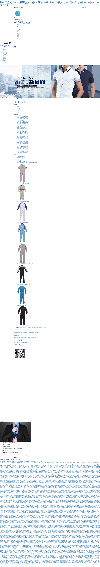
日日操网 (58, 537)
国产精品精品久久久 (8, 523)
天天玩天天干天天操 (92, 503)
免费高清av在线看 (89, 501)
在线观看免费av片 (38, 495)
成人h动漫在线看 (77, 469)
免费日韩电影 (67, 503)
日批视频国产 (67, 521)
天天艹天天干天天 (28, 481)
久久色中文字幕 (37, 516)
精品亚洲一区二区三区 (92, 485)
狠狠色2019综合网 (54, 466)
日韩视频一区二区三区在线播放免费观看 (87, 490)
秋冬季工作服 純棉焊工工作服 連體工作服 (25, 263)
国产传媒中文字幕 (77, 498)
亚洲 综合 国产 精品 (14, 556)
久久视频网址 (23, 497)
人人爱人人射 (39, 500)
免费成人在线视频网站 (15, 497)
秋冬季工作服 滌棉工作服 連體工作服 (24, 201)
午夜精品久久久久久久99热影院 (54, 477)
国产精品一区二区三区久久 (68, 471)
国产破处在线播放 (37, 477)
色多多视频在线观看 (44, 548)
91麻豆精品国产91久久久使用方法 (75, 515)
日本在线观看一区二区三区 (93, 532)
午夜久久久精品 (15, 477)
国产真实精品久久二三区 (43, 472)
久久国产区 (33, 515)
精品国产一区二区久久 (15, 553)
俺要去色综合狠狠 (25, 563)
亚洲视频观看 (56, 552)
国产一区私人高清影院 (28, 503)
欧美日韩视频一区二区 (6, 532)
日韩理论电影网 (21, 467)
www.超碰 (15, 502)
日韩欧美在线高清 (80, 474)
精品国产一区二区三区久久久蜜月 (35, 547)
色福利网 (36, 538)
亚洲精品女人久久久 (49, 525)
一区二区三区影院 (94, 484)
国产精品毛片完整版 (36, 467)
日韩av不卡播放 (90, 515)
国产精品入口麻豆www (82, 503)
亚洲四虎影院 (50, 496)
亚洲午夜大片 (89, 545)
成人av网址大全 (3, 520)
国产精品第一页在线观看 (13, 552)
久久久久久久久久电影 (89, 491)
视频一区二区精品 (49, 552)
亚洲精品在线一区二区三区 (49, 464)
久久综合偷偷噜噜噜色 (35, 532)
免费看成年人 (37, 521)
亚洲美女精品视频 (32, 543)
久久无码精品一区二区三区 (83, 550)
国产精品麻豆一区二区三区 (68, 532)
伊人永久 (53, 470)
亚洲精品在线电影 (67, 512)
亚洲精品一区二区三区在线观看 (51, 542)
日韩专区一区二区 (63, 552)
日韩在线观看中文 (75, 481)
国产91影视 (73, 548)
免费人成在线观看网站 (74, 537)
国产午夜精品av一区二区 (52, 527)
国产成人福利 (35, 526)
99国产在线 (8, 464)
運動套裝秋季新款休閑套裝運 (22, 147)
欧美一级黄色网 (56, 469)
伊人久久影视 (84, 512)
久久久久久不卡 (68, 474)
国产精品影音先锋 (11, 530)
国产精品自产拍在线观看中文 (15, 505)
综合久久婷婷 (25, 547)
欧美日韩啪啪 (21, 500)
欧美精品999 (53, 535)
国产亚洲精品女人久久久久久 (24, 527)
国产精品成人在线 (78, 540)
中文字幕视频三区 (62, 558)
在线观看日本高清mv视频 (28, 535)
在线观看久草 (90, 488)
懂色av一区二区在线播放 (51, 540)
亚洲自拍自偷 (46, 475)
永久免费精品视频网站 (9, 550)
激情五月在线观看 (47, 482)
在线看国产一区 (3, 530)
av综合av (85, 548)
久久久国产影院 (61, 521)
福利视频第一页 (14, 537)
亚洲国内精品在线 (44, 531)
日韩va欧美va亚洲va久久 (45, 535)
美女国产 (50, 531)
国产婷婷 (66, 530)
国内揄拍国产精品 (87, 542)
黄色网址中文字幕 (43, 490)
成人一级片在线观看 (76, 502)
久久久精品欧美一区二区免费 (39, 540)
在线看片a (35, 536)
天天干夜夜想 (11, 528)
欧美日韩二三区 (72, 482)
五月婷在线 (6, 541)
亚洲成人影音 (19, 506)
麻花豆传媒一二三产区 (23, 495)
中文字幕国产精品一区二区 (62, 531)
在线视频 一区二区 (17, 563)
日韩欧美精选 (9, 560)
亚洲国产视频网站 (63, 467)
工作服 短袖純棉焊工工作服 (22, 121)
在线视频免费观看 (95, 472)
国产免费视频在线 (37, 497)
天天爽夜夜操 (15, 560)
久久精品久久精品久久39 (52, 497)
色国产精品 (67, 523)
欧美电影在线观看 (90, 531)
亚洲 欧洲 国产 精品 (65, 516)
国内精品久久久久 (63, 533)
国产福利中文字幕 (29, 540)
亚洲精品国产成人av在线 (92, 482)
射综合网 (78, 520)
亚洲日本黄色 (83, 533)
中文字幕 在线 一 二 (48, 474)
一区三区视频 (28, 480)
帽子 (18, 31)
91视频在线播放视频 (15, 484)
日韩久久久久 (17, 528)
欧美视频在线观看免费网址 (75, 484)
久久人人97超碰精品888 (52, 506)
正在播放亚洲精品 (40, 474)
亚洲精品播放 (14, 520)
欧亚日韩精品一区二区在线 (20, 492)
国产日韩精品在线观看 (43, 526)
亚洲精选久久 (38, 479)
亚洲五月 (74, 527)
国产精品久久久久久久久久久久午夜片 (84, 472)
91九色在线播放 (84, 498)
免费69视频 (11, 545)
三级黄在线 (4, 526)
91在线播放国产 (50, 541)
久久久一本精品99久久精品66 (51, 513)
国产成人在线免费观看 (38, 512)
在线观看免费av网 (74, 528)
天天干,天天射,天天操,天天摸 (32, 517)
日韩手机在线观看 (6, 522)
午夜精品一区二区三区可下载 (82, 556)
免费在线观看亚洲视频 (93, 553)
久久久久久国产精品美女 (5, 493)
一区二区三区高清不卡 (64, 555)
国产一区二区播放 (48, 476)
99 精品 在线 (7, 495)
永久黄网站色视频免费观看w (14, 465)
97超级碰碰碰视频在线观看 (16, 464)
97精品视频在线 (97, 481)
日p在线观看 (75, 561)
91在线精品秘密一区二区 (83, 561)
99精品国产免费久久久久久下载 (14, 512)
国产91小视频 (23, 528)
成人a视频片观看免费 (30, 507)
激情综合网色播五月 (72, 531)
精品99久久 (11, 563)
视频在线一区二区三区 (9, 508)
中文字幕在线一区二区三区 (64, 465)
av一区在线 (8, 487)
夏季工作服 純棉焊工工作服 (22, 123)
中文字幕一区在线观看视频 (37, 471)
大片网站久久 (30, 501)
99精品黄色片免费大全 (19, 526)
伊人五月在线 (9, 533)
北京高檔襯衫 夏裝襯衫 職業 (22, 130)
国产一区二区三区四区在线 (60, 507)
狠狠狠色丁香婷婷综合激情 (86, 557)
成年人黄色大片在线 (66, 475)
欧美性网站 (21, 530)
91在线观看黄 (97, 476)
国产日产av (71, 462)
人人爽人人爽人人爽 (63, 550)
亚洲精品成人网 (8, 507)
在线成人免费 (29, 471)
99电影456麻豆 (92, 466)
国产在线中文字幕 (94, 467)
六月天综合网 (61, 474)
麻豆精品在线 (86, 513)
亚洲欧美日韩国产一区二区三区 (11, 501)
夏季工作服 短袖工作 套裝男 (22, 142)
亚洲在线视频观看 (17, 557)
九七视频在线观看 (9, 496)
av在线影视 (8, 462)
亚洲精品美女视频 (4, 552)
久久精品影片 (18, 555)
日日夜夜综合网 (69, 558)
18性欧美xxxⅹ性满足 (95, 518)
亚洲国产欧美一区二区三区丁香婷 (72, 485)
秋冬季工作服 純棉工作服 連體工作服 (24, 325)
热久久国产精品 (11, 513)
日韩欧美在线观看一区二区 (28, 521)
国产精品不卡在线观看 (13, 535)
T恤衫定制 (25, 346)
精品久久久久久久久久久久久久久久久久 (24, 486)
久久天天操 (8, 547)
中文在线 (41, 482)
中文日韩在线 (39, 484)
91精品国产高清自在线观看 (61, 481)
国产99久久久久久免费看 (31, 528)
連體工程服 (30, 98)
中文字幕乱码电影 (53, 487)
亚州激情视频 (89, 536)
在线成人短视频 (45, 518)
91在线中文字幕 (69, 507)
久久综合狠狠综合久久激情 (75, 465)
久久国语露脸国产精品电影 (75, 536)
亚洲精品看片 (39, 528)
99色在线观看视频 (43, 520)
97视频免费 (6, 510)
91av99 (89, 502)
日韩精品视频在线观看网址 (64, 526)
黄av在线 (82, 508)
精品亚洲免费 (23, 471)
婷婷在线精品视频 (89, 496)
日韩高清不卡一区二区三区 (42, 560)
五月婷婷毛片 (92, 550)
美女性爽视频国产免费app (26, 555)
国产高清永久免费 (21, 537)
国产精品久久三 (67, 480)
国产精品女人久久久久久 (59, 517)
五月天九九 (31, 541)
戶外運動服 (19, 28)
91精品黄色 (90, 498)
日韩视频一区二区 (13, 481)
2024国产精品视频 (65, 482)
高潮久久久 (11, 485)
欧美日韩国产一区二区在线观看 (54, 560)
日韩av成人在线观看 (34, 545)
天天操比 (51, 561)
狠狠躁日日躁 (51, 547)
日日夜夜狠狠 (8, 497)
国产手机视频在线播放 (45, 523)
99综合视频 (77, 555)
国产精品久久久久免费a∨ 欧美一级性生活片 (64, 490)
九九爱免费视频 (11, 543)
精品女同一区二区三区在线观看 (27, 465)
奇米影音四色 (75, 490)
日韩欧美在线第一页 (15, 476)
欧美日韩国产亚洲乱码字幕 (37, 555)
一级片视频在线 (3, 511)
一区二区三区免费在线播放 (43, 561)
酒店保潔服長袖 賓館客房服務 (22, 117)
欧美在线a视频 (67, 546)
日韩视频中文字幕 (93, 513)
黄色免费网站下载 (72, 500)
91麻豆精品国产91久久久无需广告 (32, 520)
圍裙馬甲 (18, 30)
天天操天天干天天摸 (45, 516)
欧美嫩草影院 (6, 506)
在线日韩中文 (20, 551)
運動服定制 (21, 342)
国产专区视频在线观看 (77, 547)
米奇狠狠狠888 (5, 516)
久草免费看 (29, 511)
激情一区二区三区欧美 (40, 513)
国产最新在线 (26, 490)
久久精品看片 (51, 521)
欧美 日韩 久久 (16, 485)
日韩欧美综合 (80, 542)
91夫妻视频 (36, 501)
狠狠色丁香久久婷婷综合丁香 (36, 518)
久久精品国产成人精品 (22, 501)
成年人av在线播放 (59, 510)
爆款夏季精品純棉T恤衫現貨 (22, 145)
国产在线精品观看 (60, 506)
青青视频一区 (43, 551)
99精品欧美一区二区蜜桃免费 (52, 465)
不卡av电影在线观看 (34, 552)
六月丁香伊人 (11, 470)
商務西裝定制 (17, 337)
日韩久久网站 (27, 548)
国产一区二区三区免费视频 (84, 537)
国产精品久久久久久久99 (20, 538)
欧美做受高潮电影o (17, 525)
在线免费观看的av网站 (89, 508)
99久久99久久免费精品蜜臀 (49, 562)
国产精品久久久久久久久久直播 (63, 497)
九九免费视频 (44, 477)
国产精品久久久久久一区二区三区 (47, 467)
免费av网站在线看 (28, 526)
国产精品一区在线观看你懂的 (12, 527)
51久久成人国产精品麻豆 (15, 482)
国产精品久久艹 (62, 488)
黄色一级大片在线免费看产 (53, 472)
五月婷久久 (88, 486)
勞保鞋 (18, 33)
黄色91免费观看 (21, 481)
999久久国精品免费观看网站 (84, 538)
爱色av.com (76, 538)
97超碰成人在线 (6, 521)
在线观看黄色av (55, 550)
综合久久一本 (69, 488)
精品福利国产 (22, 542)
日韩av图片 (56, 530)
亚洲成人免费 (7, 480)
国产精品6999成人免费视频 (26, 525)
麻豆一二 (57, 522)
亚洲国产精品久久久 (38, 522)
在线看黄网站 (93, 540)
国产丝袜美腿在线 (83, 516)
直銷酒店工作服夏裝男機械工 (22, 127)
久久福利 (75, 550)
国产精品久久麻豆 (29, 562)
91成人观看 (56, 467)
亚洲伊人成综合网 (59, 546)
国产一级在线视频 (96, 528)
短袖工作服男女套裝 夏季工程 (22, 152)
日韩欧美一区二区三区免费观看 (75, 493)
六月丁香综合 (96, 492)
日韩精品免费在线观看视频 (49, 505)
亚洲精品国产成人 (85, 500)
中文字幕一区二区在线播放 (71, 545)
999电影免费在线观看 (36, 523)
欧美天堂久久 (73, 526)
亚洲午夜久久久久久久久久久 (71, 553)
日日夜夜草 (13, 503)
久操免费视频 (32, 556)
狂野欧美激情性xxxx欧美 (63, 542)
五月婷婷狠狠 (14, 532)
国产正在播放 (22, 480)
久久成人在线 (93, 541)
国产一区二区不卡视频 (65, 496)
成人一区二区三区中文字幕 (81, 522)
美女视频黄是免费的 (63, 543)
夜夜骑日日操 (31, 495)
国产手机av (9, 520)
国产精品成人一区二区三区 (5, 474)
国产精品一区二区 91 (4, 535)
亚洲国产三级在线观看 (95, 551)
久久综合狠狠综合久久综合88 (44, 466)
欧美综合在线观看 (89, 560)
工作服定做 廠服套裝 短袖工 (22, 131)
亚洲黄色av (26, 541)
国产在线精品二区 (24, 557)
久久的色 (17, 530)
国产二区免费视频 (36, 525)
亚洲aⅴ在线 (55, 558)
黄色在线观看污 (20, 516)
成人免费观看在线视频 (65, 484)
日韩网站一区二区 (77, 476)
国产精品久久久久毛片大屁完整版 (87, 507)
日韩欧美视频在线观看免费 (7, 479)
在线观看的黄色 (12, 517)
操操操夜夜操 (61, 530)
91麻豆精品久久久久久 (51, 537)
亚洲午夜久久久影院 (60, 503)
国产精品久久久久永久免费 (42, 469)
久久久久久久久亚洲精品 (62, 520)
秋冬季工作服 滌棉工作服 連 (22, 122)
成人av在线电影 (90, 522)
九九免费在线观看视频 (51, 520)
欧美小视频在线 (96, 547)
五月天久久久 (43, 465)
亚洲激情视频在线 (61, 466)
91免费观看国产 (84, 532)
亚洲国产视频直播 (48, 462)
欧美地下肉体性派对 (81, 527)
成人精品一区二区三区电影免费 (78, 511)
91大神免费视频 (46, 503)
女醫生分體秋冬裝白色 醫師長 (22, 140)
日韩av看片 (4, 557)
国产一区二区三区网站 (75, 557)
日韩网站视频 (69, 464)
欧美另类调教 (70, 543)
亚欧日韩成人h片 (25, 558)
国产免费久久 (91, 520)
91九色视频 (8, 477)
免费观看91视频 (25, 533)
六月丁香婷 (20, 472)
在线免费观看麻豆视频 (15, 474)
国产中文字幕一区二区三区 (7, 562)
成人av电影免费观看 (83, 535)
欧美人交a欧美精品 (39, 475)
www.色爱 (8, 546)
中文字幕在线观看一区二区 (79, 530)
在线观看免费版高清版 (69, 477)
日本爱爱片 (93, 486)
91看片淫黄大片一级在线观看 (18, 548)
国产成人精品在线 (80, 562)
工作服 (18, 26)
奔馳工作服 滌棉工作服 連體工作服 (23, 284)
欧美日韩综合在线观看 (63, 493)
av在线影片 (40, 480)
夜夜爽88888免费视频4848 (27, 546)
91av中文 (7, 556)
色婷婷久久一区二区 (93, 526)
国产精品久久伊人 (84, 517)
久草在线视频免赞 (91, 516)
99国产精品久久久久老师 (34, 557)
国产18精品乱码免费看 (14, 480)
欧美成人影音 (3, 477)
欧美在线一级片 (23, 550)
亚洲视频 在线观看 (36, 511)
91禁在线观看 (66, 537)
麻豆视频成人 (22, 507)
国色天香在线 (37, 558)
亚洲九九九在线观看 (39, 464)
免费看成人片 (6, 475)
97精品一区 (26, 556)
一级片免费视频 (37, 506)
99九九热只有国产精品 (25, 553)
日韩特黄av (84, 536)
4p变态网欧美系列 (60, 495)
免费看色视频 (41, 542)
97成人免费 (65, 515)
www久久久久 (46, 538)
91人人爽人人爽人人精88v (38, 562)
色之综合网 (38, 551)
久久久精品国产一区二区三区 (8, 492)
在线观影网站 (32, 491)
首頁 (18, 24)
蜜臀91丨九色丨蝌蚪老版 (32, 466)
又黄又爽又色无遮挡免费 (95, 555)
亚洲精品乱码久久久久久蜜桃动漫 (25, 536)
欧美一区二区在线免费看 (65, 548)
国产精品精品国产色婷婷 (21, 517)
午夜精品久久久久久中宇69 (77, 518)
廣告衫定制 (16, 346)
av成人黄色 (84, 476)
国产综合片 (71, 530)
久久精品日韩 (74, 487)
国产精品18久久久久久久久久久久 (36, 563)
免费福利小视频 (37, 493)
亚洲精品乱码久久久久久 (88, 547)
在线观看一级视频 (12, 516)
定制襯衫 (45, 327)
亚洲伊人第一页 (17, 471)
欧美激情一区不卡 (87, 562)
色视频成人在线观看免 (20, 540)
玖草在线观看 (60, 513)
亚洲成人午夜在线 (89, 475)
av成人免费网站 (85, 479)
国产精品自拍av (62, 492)
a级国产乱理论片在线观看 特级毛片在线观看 (51, 484)
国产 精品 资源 (44, 558)
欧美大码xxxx (35, 476)
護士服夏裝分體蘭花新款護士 (22, 137)
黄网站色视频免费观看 (19, 475)
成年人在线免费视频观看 (44, 557)
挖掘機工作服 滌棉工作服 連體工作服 (24, 222)
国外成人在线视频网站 (28, 493)
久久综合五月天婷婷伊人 (58, 471)
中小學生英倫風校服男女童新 (22, 133)
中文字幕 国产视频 (92, 505)
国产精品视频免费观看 (94, 538)
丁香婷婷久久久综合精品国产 (93, 510)
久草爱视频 (88, 462)
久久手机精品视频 (11, 488)
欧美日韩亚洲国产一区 (47, 528)
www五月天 (64, 556)
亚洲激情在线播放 (10, 538)
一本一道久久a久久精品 (23, 560)
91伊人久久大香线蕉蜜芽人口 (27, 505)
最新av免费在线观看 (16, 518)
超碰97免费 (79, 551)
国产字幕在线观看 (84, 520)
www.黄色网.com (43, 486)
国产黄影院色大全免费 (48, 471)
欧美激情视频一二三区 (55, 553)
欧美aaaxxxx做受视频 (11, 511)
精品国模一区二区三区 (17, 533)
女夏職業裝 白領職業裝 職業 (22, 116)
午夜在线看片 (28, 492)
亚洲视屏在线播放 (75, 470)
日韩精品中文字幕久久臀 (58, 480)
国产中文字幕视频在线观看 (14, 541)
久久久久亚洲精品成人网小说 (17, 498)
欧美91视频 (69, 481)
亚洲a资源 (41, 502)
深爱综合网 (83, 552)
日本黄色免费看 (29, 497)
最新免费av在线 (73, 480)
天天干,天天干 (73, 521)
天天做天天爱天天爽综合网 (54, 555)
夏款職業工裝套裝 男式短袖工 (22, 146)
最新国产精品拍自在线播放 (67, 508)
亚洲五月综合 (57, 464)
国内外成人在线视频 (71, 556)
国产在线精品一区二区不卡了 (16, 547)
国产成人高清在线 (78, 471)
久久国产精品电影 (63, 522)
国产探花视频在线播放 (68, 525)
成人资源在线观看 (93, 493)
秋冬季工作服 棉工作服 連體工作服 (23, 243)
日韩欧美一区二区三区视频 (42, 536)
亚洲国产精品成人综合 (85, 484)
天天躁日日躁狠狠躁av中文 (59, 485)
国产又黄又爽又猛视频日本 (41, 492)
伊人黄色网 (34, 469)
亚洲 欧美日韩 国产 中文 (89, 546)
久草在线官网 (11, 475)
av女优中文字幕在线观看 (11, 540)
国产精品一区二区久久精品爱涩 (25, 487)
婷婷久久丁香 (63, 464)
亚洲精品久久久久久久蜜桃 (38, 462)
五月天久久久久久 (90, 533)
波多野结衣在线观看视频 (75, 516)
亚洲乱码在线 (46, 533)
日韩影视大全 (14, 462)
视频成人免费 (70, 550)
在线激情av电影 (94, 495)
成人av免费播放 (18, 543)
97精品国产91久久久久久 (54, 533)
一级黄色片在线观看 (78, 543)
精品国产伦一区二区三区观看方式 (49, 495)
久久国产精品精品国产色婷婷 (65, 551)
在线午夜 (54, 531)
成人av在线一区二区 (50, 507)
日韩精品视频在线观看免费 (50, 510)
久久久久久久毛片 (59, 502)
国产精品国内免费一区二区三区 (24, 515)
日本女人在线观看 (90, 521)
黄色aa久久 (83, 465)
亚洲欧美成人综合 (40, 543)
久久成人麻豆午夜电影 (70, 540)
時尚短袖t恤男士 (20, 126)
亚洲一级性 (10, 471)
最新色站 (62, 477)
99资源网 (28, 482)
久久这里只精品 (13, 521)
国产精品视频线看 (72, 472)
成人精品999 (66, 510)
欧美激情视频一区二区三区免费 (62, 462)
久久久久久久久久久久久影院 (46, 511)
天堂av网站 (27, 488)
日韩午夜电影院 (27, 496)
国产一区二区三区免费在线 (27, 522)
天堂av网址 (85, 505)
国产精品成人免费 (76, 495)
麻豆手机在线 (90, 535)
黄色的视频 (74, 551)
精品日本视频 (77, 552)
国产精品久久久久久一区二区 (50, 502)
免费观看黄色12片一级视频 (35, 553)
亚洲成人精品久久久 (59, 515)
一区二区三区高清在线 (89, 527)
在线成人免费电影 (83, 502)
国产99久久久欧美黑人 (60, 505)
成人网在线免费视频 (15, 495)
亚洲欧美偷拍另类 (85, 493)
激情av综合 (51, 518)
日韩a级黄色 (96, 469)
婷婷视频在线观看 (89, 552)
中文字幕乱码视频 (15, 507)
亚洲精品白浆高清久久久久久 (58, 511)
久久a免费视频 (75, 501)
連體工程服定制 (17, 332)
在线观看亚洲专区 (87, 518)
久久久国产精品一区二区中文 (80, 477)
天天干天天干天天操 (11, 526)
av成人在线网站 (44, 479)
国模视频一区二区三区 (54, 488)
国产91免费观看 (69, 492)
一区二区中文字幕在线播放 (21, 511)
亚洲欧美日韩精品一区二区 (75, 479)
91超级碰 (6, 551)
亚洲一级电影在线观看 (37, 508)
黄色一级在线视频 (81, 462)
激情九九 (5, 515)
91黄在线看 (80, 505)
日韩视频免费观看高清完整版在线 (56, 512)
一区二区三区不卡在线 (19, 488)
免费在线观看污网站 (32, 510)
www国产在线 (43, 506)
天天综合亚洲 (63, 469)
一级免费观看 (89, 477)
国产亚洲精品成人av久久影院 (65, 557)
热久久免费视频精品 (32, 474)
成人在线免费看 (95, 557)
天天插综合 (72, 555)
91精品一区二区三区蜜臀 (85, 555)
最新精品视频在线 (32, 533)
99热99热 (41, 538)
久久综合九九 (50, 530)
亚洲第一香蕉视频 (13, 506)
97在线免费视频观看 (80, 466)
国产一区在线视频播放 (37, 503)
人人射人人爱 (84, 488)
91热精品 (93, 502)
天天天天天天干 (69, 561)
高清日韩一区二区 (74, 546)
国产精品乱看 (87, 474)
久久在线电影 (31, 558)
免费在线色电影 (35, 487)
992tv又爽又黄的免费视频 (25, 545)
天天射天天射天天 (94, 542)
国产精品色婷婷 (50, 517)
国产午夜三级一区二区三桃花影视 (49, 500)
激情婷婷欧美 (70, 491)
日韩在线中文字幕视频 (90, 465)
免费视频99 (62, 553)
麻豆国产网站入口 (25, 543)
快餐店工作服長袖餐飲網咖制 (22, 135)
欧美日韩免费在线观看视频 (28, 506)
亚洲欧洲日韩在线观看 (66, 562)
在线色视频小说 (25, 491)
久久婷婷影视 (3, 462)
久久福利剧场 (85, 543)
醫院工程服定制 (23, 332)
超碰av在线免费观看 (89, 470)
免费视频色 (82, 481)
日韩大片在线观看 (51, 490)
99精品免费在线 (77, 532)
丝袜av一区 (30, 502)
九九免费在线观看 (68, 506)
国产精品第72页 (10, 542)
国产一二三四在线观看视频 (12, 500)
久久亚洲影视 (33, 484)
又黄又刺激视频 (93, 558)
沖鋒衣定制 (16, 342)
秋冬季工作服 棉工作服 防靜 (22, 132)
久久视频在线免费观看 (81, 487)
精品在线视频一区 (36, 486)
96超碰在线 (67, 505)
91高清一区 (95, 552)
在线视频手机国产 (69, 469)
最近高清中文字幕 (92, 543)
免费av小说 (42, 525)
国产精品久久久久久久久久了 (30, 513)
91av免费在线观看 (74, 503)
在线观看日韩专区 (20, 493)
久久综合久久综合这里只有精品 (58, 528)
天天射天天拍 (52, 503)
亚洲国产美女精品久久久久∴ (48, 508)
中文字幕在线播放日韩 (6, 518)
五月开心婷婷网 (28, 467)
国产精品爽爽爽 (69, 547)
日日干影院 (78, 512)
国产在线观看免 (42, 552)
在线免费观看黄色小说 (25, 518)
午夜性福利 (44, 537)
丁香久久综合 (10, 557)
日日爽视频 (87, 511)
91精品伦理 (73, 562)
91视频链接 (37, 556)
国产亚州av (62, 523)
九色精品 (59, 496)
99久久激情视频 (96, 501)
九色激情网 (23, 512)
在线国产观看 (55, 474)
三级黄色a (69, 541)
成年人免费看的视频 (83, 485)
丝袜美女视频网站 (67, 517)
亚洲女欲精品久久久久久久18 (64, 536)
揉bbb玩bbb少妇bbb (68, 495)
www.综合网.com (67, 511)
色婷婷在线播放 (36, 535)
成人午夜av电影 (22, 562)
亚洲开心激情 (77, 467)
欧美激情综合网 (41, 488)
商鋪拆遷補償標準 (21, 327)
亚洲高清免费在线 (19, 503)
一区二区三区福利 (14, 466)
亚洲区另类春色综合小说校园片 (32, 485)
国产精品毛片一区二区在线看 (55, 516)
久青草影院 (16, 545)
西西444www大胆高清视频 (84, 506)
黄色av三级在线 (75, 506)
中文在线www (97, 523)
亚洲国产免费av (64, 538)
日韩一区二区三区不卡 (6, 476)
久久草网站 (41, 545)
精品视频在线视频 (74, 560)
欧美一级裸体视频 (73, 475)
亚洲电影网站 (81, 546)
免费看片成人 (8, 503)
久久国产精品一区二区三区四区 (40, 541)
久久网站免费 (14, 490)
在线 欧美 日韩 (40, 533)
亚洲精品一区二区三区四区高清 (87, 469)
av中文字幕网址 (76, 492)
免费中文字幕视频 (14, 487)
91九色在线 (53, 522)
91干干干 (8, 481)
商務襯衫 (18, 25)
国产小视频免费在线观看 (35, 531)
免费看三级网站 (48, 543)
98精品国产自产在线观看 (81, 482)
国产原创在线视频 (81, 501)
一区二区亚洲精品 (61, 479)
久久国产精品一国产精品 (59, 498)
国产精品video (59, 500)
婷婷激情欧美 (45, 491)
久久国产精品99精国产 (58, 525)
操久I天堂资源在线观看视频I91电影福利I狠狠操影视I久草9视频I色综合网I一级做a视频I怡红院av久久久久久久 (50, 3)
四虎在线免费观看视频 (54, 557)
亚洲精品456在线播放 (34, 482)
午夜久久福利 (70, 538)
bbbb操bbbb (53, 545)
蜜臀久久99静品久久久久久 (35, 498)
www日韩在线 (4, 488)
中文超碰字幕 (79, 500)
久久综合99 (20, 552)
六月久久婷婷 (62, 561)
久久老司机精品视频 (19, 513)
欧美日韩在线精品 (27, 561)
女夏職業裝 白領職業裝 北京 (22, 150)
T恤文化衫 (19, 29)
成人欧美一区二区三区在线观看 (52, 493)
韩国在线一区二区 (33, 488)
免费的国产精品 (96, 560)
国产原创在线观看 (34, 496)
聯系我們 (18, 38)
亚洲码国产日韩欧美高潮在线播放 (64, 487)
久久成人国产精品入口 (12, 551)
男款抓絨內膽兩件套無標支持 (22, 125)
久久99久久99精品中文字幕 (87, 497)
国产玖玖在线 (43, 493)
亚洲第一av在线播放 (26, 531)
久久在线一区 (20, 490)
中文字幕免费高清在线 (49, 515)
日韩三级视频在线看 (69, 498)
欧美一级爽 (52, 475)
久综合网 (90, 556)
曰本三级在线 (97, 533)
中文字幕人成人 (56, 561)
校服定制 (25, 342)
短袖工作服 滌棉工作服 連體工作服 (23, 183)
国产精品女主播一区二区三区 (6, 548)
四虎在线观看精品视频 (32, 472)
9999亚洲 (6, 528)
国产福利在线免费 (40, 550)
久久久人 (86, 466)
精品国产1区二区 (81, 486)
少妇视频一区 (80, 480)
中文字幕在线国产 (21, 520)
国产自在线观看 (27, 498)
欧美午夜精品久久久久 (72, 542)
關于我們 (18, 36)
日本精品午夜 (44, 527)
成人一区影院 (36, 502)
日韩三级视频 (45, 547)
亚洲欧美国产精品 (70, 552)
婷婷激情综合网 (20, 561)
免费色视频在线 (72, 510)
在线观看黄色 (41, 476)
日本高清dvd (76, 491)
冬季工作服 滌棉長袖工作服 (22, 148)
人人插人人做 (82, 470)
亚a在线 (22, 541)
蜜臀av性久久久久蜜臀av (48, 480)
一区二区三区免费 (76, 507)
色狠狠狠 (8, 484)
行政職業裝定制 (23, 337)
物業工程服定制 (36, 332)
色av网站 (55, 496)
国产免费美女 (5, 471)
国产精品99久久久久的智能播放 (26, 476)
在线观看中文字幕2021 (71, 520)
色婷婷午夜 (50, 469)
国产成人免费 (34, 561)
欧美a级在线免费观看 (45, 546)
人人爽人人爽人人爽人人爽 (68, 476)
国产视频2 (73, 512)
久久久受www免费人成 (60, 470)
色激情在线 (26, 530)
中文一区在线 (51, 498)
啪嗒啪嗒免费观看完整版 (86, 467)
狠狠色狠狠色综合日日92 (13, 536)
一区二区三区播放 (74, 486)
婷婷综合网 (25, 510)
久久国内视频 (91, 517)
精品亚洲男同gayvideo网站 (75, 497)
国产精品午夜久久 (14, 467)
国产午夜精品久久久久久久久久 (64, 486)
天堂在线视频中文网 (30, 512)
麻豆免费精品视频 (67, 502)
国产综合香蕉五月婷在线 (28, 516)
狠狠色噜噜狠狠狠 (94, 462)
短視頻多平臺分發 (39, 327)
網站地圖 (84, 7)
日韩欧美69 (67, 479)
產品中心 (20, 98)
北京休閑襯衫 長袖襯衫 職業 (22, 118)
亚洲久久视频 (14, 561)
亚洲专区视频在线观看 (22, 466)
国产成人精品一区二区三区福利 (28, 464)
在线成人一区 (22, 485)
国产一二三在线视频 (39, 470)
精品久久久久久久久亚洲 (56, 482)
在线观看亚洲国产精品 (18, 479)
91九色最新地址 (47, 545)
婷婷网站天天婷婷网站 (81, 521)
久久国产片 (36, 542)
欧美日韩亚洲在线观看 (19, 470)
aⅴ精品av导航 (32, 530)
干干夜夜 (26, 475)
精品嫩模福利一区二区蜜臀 (40, 507)
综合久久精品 (17, 550)
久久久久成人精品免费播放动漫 (55, 491)
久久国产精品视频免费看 (12, 515)
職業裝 (18, 106)
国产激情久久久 (30, 477)
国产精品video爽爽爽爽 (77, 558)
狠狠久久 (54, 462)
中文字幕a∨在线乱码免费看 (54, 538)
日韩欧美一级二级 (76, 508)
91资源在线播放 (93, 474)
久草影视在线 (34, 480)
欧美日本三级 (82, 491)
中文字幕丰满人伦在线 (91, 487)
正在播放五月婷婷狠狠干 (89, 523)
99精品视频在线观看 (89, 530)
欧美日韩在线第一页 (89, 481)
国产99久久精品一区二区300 (20, 508)
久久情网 (88, 551)
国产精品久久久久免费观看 (53, 526)
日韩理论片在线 (29, 508)
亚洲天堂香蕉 (3, 540)
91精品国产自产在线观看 (57, 476)
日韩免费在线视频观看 (76, 488)
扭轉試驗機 (34, 327)
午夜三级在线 (57, 547)
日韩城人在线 (13, 493)
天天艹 (56, 521)
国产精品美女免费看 (17, 558)
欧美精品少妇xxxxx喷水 (6, 498)
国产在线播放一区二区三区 (45, 556)
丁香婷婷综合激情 (73, 505)
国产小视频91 (9, 531)
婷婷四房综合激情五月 (60, 540)
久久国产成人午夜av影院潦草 (83, 553)
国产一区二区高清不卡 (91, 548)
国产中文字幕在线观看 (16, 531)
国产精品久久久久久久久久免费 (6, 525)
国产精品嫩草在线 (37, 546)
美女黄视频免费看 (83, 492)
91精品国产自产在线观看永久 (30, 500)
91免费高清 (2, 556)
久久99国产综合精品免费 (36, 537)
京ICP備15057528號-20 (10, 452)
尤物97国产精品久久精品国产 (53, 492)
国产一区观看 (36, 505)
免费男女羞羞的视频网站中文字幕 (76, 523)
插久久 (31, 490)
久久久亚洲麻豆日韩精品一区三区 (16, 510)
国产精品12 (25, 472)
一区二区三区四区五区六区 (35, 527)
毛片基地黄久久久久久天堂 (25, 484)
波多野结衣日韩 (51, 548)
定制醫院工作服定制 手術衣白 (22, 128)
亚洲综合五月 (20, 521)
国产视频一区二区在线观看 (48, 485)
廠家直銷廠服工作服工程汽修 (22, 136)
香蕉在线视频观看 (87, 464)
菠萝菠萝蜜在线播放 (44, 521)
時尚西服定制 (28, 337)
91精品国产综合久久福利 (85, 541)
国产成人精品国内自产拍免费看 (53, 551)
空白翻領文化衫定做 (21, 120)
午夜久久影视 (44, 497)
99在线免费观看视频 (68, 513)
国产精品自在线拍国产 (10, 555)
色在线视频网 (91, 479)
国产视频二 (23, 482)
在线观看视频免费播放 (52, 479)
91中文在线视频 (45, 498)
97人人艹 (41, 485)
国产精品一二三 (32, 475)
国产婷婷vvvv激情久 (76, 517)
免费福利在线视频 (50, 501)
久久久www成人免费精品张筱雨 (60, 541)
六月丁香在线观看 (40, 510)
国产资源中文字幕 (75, 541)
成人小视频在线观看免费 (23, 502)
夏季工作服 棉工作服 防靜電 (22, 143)
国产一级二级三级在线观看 (44, 487)
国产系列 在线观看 (81, 475)
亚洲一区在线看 (26, 552)
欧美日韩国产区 (3, 502)
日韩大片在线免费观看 (53, 536)
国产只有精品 (6, 505)
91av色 (62, 537)
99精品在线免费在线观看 (81, 531)
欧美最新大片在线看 (6, 491)
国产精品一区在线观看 (31, 550)
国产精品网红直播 (57, 518)
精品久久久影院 (58, 475)
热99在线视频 (94, 562)
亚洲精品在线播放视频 (66, 560)
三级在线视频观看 (38, 491)
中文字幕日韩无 (94, 464)
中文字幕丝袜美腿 (55, 543)
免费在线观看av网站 (4, 470)
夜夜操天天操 (10, 502)
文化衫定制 (21, 346)
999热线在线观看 (24, 474)
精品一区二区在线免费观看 (29, 470)
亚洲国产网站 (68, 470)
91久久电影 (67, 528)
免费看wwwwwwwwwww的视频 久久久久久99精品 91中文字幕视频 (18, 469)
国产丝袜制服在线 (90, 476)
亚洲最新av (74, 474)
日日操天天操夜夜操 (33, 560)
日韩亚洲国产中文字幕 (60, 545)
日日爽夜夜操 (76, 535)
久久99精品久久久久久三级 (77, 513)
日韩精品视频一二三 (42, 517)
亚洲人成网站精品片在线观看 (49, 481)
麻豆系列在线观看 (70, 467)
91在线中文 (24, 462)
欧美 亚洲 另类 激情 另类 (26, 523)
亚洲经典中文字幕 (48, 550)
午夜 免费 (75, 525)
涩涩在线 (84, 515)
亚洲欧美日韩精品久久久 (85, 495)
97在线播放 (16, 562)
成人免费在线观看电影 (81, 545)
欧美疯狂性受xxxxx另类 (52, 486)
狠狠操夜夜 (42, 505)
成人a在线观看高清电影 (5, 482)
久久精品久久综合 (79, 548)
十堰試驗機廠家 (28, 327)
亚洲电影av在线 (37, 465)
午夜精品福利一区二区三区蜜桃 (56, 532)
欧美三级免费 (64, 491)
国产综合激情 (21, 556)
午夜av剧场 (57, 548)
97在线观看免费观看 (72, 522)
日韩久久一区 (50, 558)
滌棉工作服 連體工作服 (21, 305)
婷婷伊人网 (19, 462)
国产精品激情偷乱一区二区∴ (16, 546)
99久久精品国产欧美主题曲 (65, 501)
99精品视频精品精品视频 (78, 464)
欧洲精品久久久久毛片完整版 (29, 479)
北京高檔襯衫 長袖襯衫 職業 (22, 141)
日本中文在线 (30, 462)
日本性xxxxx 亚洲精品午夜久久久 (9, 486)
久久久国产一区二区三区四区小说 (11, 472)
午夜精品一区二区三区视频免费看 (89, 471)
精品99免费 (80, 528)
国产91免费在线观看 (17, 523)
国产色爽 (64, 518)
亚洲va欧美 (5, 536)
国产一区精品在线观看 (40, 515)
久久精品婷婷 (65, 500)
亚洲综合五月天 (82, 560)
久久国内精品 (92, 511)
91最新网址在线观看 (43, 496)
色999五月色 (46, 555)
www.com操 (5, 513)
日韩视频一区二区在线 (62, 527)
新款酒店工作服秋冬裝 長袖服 (22, 151)
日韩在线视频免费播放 (55, 523)
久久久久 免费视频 (29, 542)
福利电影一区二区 (93, 500)
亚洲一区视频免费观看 (63, 472)
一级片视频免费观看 (46, 522)
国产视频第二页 (58, 508)
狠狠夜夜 (34, 492)
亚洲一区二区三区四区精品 (37, 481)
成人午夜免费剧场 (47, 470)
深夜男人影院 (16, 542)
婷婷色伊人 (95, 498)
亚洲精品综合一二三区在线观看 (24, 532)
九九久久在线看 (36, 490)
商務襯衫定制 (33, 337)
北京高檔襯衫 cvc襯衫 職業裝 (22, 138)
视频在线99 (69, 527)
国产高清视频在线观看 (34, 548)
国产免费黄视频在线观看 (19, 496)
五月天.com (57, 501)
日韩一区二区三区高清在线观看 (82, 526)
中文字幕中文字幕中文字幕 (16, 491)
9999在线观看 (90, 492)
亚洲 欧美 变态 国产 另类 (71, 466)
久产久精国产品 (86, 558)
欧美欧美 (20, 535)
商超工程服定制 (30, 332)
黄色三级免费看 (5, 517)
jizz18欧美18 (46, 488)
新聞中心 (18, 35)
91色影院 (75, 462)
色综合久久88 (69, 518)
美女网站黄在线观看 (22, 477)
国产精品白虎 (63, 547)
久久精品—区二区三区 (44, 532)
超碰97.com (8, 537)
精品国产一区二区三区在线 (5, 561)
